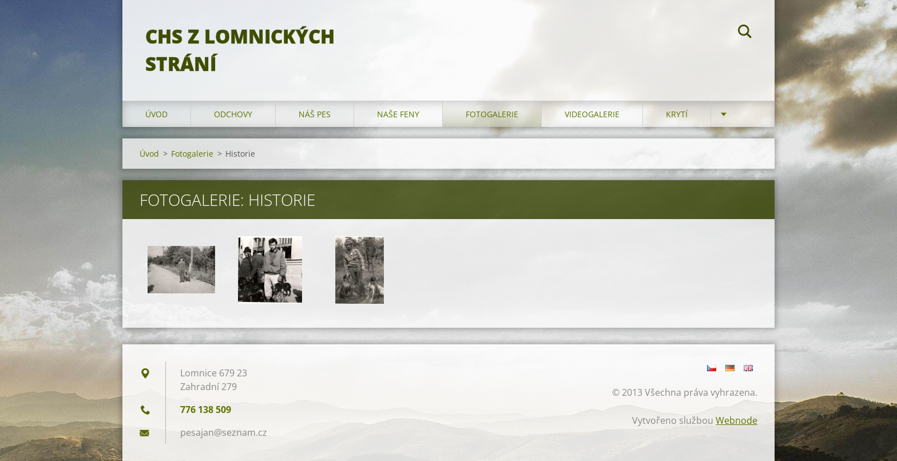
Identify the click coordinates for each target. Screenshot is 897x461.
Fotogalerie (492, 114)
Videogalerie (592, 114)
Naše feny (398, 114)
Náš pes (315, 114)
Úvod (156, 114)
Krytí (677, 114)
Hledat (745, 33)
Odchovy (233, 114)
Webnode (736, 420)
